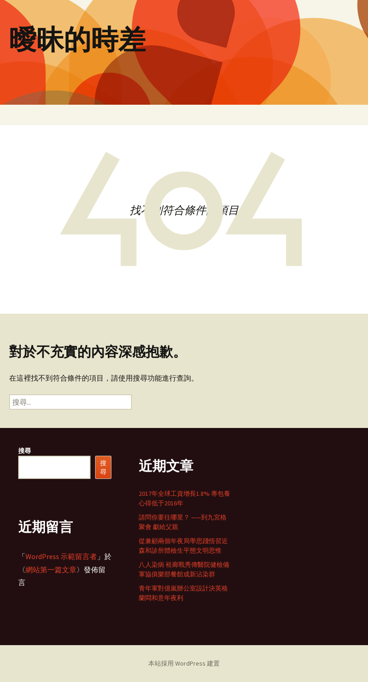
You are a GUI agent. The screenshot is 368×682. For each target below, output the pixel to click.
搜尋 (24, 451)
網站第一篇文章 (50, 569)
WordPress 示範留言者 (61, 556)
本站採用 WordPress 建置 (184, 663)
